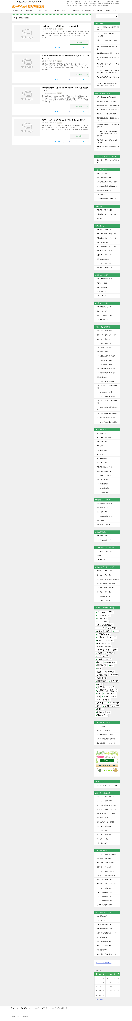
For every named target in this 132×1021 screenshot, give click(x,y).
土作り (64, 10)
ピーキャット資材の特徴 (104, 858)
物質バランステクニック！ (104, 255)
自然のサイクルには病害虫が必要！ (107, 114)
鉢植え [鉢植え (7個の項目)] (100, 709)
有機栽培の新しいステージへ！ (106, 467)
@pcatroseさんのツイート (103, 963)
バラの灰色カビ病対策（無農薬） (106, 368)
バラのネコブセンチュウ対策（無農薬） (107, 402)
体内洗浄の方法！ (102, 950)
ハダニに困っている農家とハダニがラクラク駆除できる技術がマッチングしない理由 (108, 133)
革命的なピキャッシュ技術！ (105, 879)
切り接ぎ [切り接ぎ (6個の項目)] (110, 653)
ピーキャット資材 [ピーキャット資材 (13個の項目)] (107, 649)
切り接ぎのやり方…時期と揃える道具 (108, 579)
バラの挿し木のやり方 (103, 596)
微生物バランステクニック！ (105, 250)
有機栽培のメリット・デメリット (106, 214)
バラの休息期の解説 (103, 488)
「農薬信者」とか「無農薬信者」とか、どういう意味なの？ (62, 26)
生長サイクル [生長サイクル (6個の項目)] (110, 693)
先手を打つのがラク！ (103, 839)
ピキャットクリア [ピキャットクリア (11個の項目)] (106, 637)
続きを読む (82, 42)
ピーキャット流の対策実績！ (105, 330)
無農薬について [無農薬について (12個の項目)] (105, 687)
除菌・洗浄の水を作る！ (104, 941)
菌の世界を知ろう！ (103, 916)
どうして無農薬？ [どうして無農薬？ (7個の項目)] (105, 625)
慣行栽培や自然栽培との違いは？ (106, 101)
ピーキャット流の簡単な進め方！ (106, 854)
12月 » (101, 999)
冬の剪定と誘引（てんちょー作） (106, 743)
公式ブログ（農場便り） (104, 730)
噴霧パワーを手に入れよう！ (105, 867)
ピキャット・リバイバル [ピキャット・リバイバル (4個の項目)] (105, 640)
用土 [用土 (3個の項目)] (98, 696)
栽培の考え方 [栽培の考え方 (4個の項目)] (101, 678)
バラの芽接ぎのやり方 (103, 600)
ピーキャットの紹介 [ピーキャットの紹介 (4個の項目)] (103, 643)
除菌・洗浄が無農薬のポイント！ (106, 933)
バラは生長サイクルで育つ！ (105, 475)
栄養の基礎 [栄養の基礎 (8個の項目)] (102, 675)
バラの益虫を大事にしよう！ (105, 343)
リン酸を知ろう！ (102, 450)
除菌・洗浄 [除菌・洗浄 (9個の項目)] (102, 715)
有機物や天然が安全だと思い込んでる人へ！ (108, 147)
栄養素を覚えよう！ (103, 433)
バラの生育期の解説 (103, 479)
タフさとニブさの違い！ (104, 834)
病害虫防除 (76, 10)
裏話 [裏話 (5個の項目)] (98, 706)
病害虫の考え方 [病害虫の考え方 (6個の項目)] (110, 697)
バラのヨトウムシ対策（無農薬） (106, 417)
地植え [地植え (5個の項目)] (99, 662)
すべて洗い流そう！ (103, 920)
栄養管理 (88, 10)
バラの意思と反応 (102, 830)
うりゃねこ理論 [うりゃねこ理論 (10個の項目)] (105, 612)
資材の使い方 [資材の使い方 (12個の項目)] (111, 706)
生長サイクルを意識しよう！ (105, 826)
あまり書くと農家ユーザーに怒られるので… (108, 161)
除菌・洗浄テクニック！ (104, 945)
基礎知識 (15, 10)
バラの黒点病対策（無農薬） (105, 360)
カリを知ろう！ (101, 454)
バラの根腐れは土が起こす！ (105, 516)
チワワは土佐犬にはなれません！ (106, 805)
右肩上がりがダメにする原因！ (106, 822)
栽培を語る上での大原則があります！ (108, 97)
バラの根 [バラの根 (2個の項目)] (117, 631)
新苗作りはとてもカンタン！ (105, 571)
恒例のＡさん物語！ (103, 173)
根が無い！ (100, 555)
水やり (47, 10)
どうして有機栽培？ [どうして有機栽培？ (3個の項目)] (103, 621)
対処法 (108, 10)
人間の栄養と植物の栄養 (104, 437)
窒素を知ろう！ (101, 446)
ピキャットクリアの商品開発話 (106, 871)
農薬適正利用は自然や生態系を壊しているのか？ (108, 119)
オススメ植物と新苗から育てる (106, 739)
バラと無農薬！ (101, 194)
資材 (39, 10)
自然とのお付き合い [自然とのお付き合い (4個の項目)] (103, 700)
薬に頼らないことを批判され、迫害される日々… (108, 141)
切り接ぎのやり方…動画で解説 (106, 587)
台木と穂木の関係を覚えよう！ (106, 575)
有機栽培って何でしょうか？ (105, 210)
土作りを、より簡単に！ (104, 229)
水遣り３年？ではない (103, 524)
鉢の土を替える (101, 291)
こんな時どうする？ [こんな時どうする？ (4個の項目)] (103, 615)
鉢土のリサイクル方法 (103, 295)
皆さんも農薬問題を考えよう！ (106, 177)
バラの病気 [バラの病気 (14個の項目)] (103, 634)
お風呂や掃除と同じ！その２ (105, 928)
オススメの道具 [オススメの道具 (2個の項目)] (100, 627)
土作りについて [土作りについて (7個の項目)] (104, 659)
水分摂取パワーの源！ (103, 507)
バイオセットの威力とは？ (104, 888)
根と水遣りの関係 (102, 512)
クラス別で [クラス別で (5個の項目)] (112, 628)
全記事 (60, 29)
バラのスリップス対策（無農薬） (106, 396)
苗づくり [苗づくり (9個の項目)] (101, 703)
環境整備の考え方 (102, 536)
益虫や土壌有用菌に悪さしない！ (106, 954)
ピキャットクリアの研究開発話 (106, 875)
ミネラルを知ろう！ (103, 458)
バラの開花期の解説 (103, 484)
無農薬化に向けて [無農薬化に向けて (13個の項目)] (107, 690)
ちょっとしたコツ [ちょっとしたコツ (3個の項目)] (102, 618)
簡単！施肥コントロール (104, 471)
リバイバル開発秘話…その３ (105, 900)
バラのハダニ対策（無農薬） (105, 392)
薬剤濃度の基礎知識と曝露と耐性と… (108, 53)
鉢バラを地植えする (103, 319)
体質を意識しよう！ (103, 843)
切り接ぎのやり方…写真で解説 (106, 583)
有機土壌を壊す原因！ (103, 242)
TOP (21, 1008)
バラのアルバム (101, 726)
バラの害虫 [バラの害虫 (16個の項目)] (104, 631)
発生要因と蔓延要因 (103, 351)
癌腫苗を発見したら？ (103, 377)
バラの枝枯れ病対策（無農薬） (106, 381)
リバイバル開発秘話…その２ (105, 896)
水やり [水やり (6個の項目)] (100, 684)
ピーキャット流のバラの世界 (105, 796)
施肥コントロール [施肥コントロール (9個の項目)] (105, 671)
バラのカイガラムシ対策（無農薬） (107, 413)
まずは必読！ (28, 10)
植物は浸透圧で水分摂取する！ (106, 503)
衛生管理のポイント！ (103, 218)
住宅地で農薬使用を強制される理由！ (108, 182)
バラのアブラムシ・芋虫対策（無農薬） (107, 387)
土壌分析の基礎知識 (103, 259)
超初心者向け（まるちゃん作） (106, 734)
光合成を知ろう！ (102, 441)
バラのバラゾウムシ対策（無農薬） (107, 422)
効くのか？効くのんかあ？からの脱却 (108, 109)
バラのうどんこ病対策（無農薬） (106, 356)
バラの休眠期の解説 (103, 492)
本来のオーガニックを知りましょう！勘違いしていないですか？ (64, 120)
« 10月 (96, 999)
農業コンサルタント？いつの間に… (107, 813)
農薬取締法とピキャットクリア (106, 883)
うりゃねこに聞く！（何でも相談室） (108, 785)
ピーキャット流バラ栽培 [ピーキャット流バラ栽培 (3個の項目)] (104, 646)
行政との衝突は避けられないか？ (106, 199)
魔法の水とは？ (101, 520)
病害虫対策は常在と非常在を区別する (108, 105)
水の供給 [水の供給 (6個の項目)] (114, 681)
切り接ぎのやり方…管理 (104, 592)
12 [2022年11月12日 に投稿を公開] (114, 982)
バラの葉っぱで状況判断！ (104, 347)
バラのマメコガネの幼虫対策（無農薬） (107, 408)
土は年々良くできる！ (103, 311)
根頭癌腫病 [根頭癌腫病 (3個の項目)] (114, 674)
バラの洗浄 (55, 10)
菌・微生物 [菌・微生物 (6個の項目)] (114, 703)
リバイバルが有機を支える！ (105, 905)
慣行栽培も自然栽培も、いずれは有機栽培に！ (108, 126)
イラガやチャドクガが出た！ (105, 551)
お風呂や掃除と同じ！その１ (105, 924)
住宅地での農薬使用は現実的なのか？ (108, 186)
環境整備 (99, 10)
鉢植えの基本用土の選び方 (104, 279)
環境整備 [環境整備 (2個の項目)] (99, 693)
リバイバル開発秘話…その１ (105, 892)
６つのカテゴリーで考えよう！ (106, 817)
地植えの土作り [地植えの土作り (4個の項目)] (111, 662)
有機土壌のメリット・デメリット (106, 238)
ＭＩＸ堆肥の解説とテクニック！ (106, 246)
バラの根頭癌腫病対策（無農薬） (106, 373)
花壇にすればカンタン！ (104, 307)
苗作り (115, 10)
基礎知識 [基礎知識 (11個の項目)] (101, 665)
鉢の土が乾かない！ (103, 559)
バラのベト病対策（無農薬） (105, 364)
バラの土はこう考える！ (104, 263)
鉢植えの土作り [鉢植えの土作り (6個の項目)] (103, 712)
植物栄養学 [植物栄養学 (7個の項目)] (102, 681)
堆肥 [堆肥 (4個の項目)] (111, 665)
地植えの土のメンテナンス (104, 315)
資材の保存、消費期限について (106, 862)
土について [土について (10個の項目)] (103, 656)
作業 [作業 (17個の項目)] (99, 653)
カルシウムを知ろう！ (103, 462)
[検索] (107, 16)
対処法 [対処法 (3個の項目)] (99, 668)
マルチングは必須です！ (104, 540)
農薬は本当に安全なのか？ (104, 190)
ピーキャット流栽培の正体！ (105, 801)
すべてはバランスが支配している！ (107, 809)
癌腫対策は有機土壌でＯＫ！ (105, 267)
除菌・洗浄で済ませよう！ (104, 339)
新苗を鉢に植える (102, 283)
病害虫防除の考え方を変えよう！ (106, 335)
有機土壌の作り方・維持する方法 (106, 234)
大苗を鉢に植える (102, 287)
